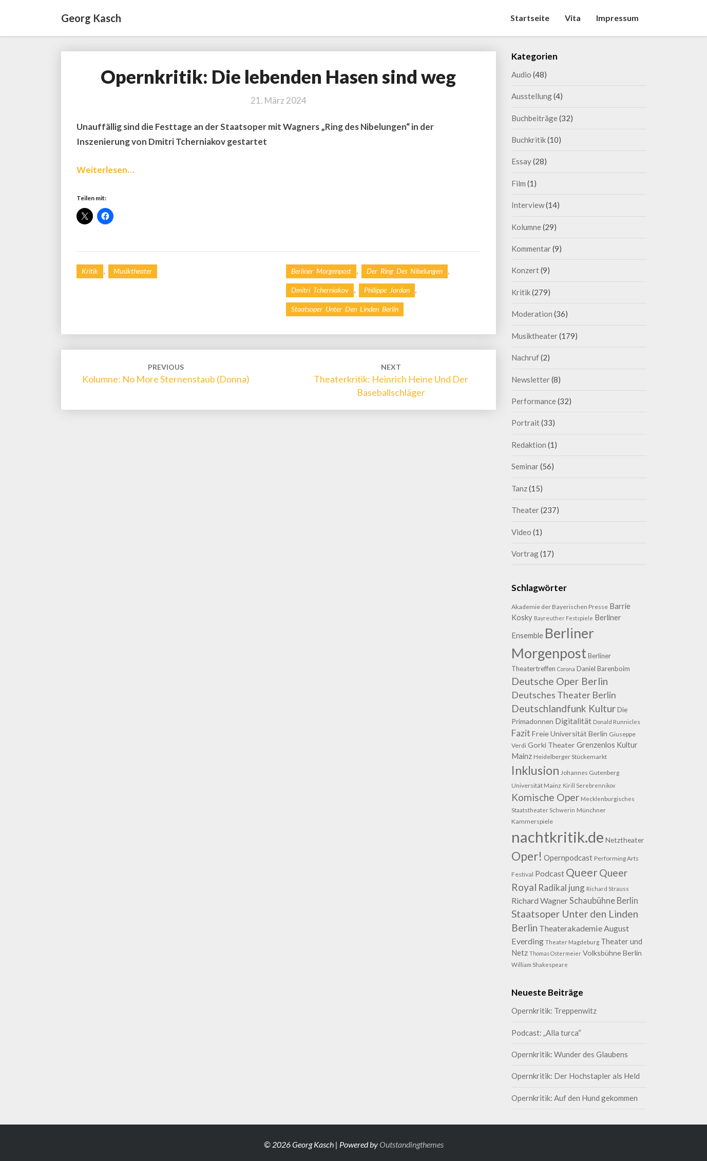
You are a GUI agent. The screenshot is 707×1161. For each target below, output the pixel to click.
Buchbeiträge (534, 118)
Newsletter (530, 379)
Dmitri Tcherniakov (320, 290)
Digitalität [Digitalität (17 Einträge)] (573, 721)
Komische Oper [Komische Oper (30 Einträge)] (545, 797)
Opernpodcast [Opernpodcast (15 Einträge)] (568, 857)
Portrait (525, 422)
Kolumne (526, 227)
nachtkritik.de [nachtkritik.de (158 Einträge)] (557, 837)
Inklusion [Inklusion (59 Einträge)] (535, 770)
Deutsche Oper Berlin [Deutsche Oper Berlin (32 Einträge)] (559, 681)
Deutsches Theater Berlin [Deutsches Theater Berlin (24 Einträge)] (563, 694)
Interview (527, 205)
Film (518, 183)
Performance (533, 401)
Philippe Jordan (387, 290)
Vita (573, 18)
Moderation (531, 313)
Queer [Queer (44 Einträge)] (582, 872)
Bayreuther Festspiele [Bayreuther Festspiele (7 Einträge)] (563, 618)
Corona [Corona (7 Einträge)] (566, 668)
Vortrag (525, 553)
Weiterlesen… (105, 169)
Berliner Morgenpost (321, 271)
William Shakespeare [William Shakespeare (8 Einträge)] (539, 964)
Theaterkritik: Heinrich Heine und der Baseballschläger (391, 380)
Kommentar (531, 248)
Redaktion (528, 444)
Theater (525, 510)
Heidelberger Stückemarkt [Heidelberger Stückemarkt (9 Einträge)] (570, 756)
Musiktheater (132, 271)
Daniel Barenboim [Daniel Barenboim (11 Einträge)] (603, 668)
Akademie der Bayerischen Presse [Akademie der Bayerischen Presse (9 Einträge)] (559, 607)
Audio (521, 74)
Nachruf (525, 357)
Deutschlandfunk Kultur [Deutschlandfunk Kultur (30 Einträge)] (563, 708)
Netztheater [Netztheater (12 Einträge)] (624, 839)
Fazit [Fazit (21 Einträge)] (520, 733)
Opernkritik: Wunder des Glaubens (569, 1054)
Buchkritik (528, 139)
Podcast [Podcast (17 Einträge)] (549, 873)
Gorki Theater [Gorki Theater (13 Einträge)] (551, 744)
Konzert (525, 270)
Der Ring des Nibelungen (405, 271)
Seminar (525, 466)
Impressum (617, 18)
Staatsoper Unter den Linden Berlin (344, 308)
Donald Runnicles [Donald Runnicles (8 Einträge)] (616, 721)
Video (521, 532)
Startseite (529, 18)
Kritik (90, 271)
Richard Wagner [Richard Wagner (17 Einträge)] (539, 900)
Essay (521, 161)
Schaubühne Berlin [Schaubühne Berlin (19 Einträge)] (603, 900)
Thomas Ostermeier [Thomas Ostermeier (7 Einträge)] (555, 953)
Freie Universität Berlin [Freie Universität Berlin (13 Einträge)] (569, 733)
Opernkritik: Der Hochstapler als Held (575, 1075)
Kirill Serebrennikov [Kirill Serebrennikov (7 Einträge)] (589, 785)
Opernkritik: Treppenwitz (554, 1010)
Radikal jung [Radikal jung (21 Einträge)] (561, 887)
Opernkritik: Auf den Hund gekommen (574, 1097)
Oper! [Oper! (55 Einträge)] (526, 856)
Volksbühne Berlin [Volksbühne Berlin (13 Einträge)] (612, 952)
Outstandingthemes (411, 1144)
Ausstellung (531, 96)
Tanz (519, 488)
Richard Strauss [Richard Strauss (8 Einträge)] (607, 888)
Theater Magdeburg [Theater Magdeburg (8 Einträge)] (572, 942)
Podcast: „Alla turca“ (546, 1032)
